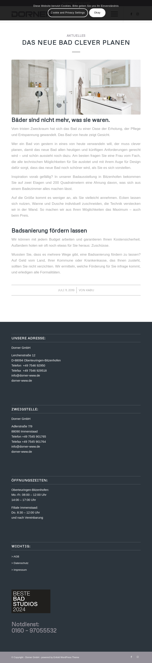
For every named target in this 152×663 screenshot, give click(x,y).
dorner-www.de (21, 380)
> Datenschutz (19, 563)
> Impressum (19, 569)
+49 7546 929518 (35, 370)
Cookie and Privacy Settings (68, 12)
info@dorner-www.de (25, 375)
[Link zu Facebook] (131, 657)
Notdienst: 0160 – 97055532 (33, 627)
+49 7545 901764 (34, 441)
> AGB (15, 556)
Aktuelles (76, 35)
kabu (90, 290)
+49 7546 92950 (34, 365)
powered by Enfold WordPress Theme (60, 657)
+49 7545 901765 (34, 436)
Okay (97, 12)
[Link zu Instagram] (137, 657)
